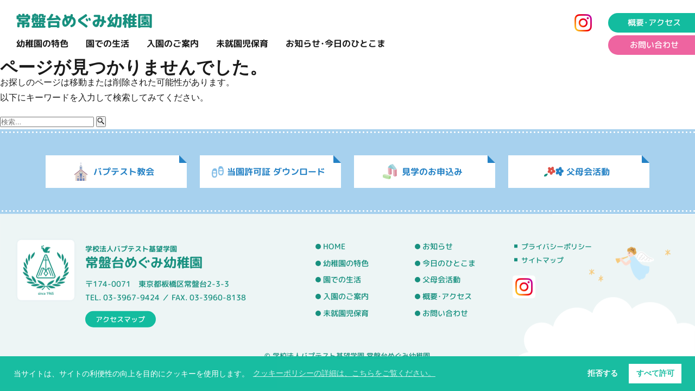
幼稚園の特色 (42, 43)
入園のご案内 (173, 43)
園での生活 (107, 43)
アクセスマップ (120, 319)
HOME (334, 246)
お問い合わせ (445, 313)
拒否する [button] (602, 373)
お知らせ (437, 246)
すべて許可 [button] (655, 373)
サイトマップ (542, 260)
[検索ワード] (47, 122)
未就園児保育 (242, 43)
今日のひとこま (449, 263)
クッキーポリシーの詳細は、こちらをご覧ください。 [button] (344, 373)
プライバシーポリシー (556, 246)
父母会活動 (441, 279)
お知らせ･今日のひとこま (336, 43)
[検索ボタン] (100, 121)
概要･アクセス (447, 296)
